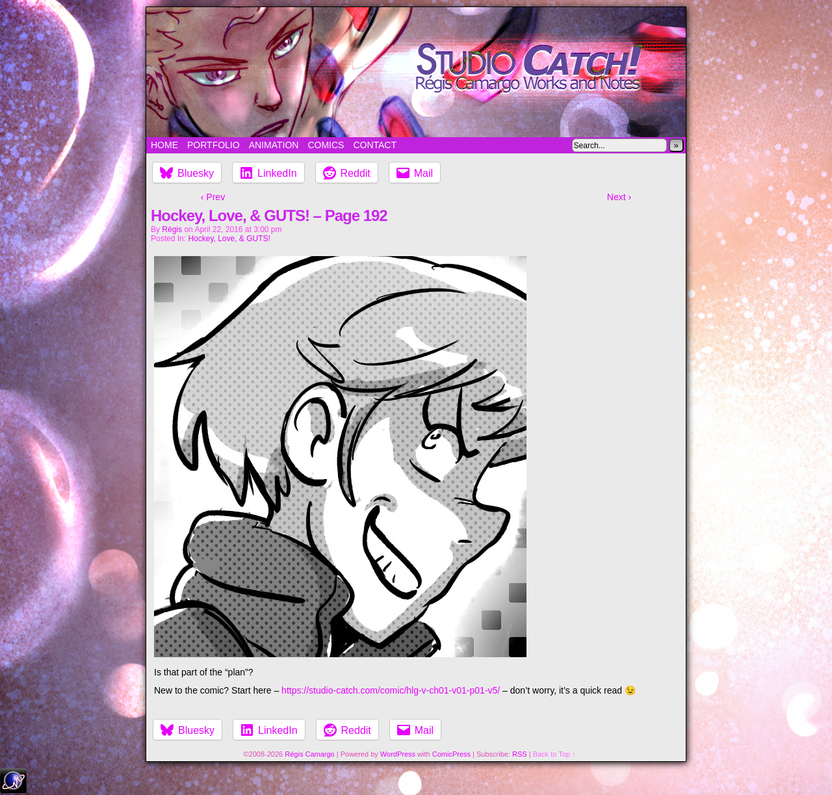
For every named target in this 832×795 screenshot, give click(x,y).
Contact (374, 145)
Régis (172, 229)
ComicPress (451, 754)
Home (164, 145)
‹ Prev (213, 197)
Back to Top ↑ (554, 754)
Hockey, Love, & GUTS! (229, 238)
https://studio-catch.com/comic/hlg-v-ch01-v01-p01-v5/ (390, 690)
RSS (519, 754)
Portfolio (213, 145)
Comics (325, 145)
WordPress (397, 754)
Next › (619, 197)
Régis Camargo (309, 754)
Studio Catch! (416, 72)
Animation (274, 145)
